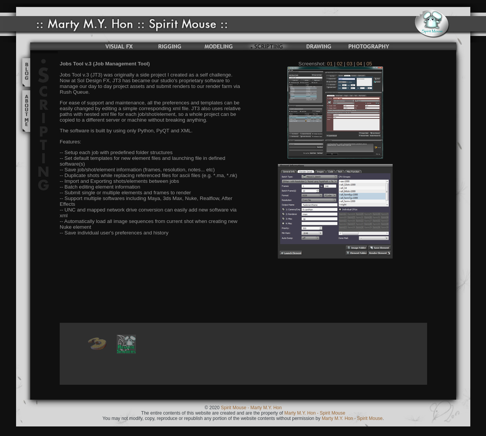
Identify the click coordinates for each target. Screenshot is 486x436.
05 (369, 64)
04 (359, 64)
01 (330, 64)
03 (349, 64)
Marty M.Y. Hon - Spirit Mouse (314, 413)
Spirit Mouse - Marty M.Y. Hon (251, 407)
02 (339, 64)
